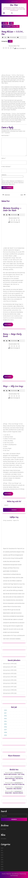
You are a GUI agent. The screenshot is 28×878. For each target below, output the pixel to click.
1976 (11, 23)
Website (3, 174)
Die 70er (14, 5)
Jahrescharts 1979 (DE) (10, 693)
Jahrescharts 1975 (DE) (10, 680)
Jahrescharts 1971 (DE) (9, 667)
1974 (5, 721)
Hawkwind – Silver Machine (14, 788)
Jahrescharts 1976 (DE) (10, 683)
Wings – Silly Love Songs (13, 386)
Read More (9, 325)
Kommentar (5, 135)
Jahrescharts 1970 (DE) (10, 663)
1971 (5, 713)
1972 (5, 715)
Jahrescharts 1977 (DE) (10, 686)
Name (3, 158)
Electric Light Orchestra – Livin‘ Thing (14, 774)
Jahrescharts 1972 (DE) (10, 670)
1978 (5, 732)
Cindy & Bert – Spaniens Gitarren (14, 793)
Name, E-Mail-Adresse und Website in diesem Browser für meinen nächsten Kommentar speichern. (12, 182)
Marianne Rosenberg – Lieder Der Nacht (12, 209)
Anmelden (3, 838)
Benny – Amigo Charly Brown (12, 335)
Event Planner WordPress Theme (13, 873)
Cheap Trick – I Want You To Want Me (14, 784)
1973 (5, 718)
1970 (5, 710)
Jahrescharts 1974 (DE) (10, 676)
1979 (5, 735)
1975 (5, 724)
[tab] (4, 13)
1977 (5, 729)
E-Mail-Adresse (6, 166)
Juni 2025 (3, 829)
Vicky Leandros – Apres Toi (11, 520)
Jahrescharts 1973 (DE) (10, 673)
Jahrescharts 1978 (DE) (10, 690)
